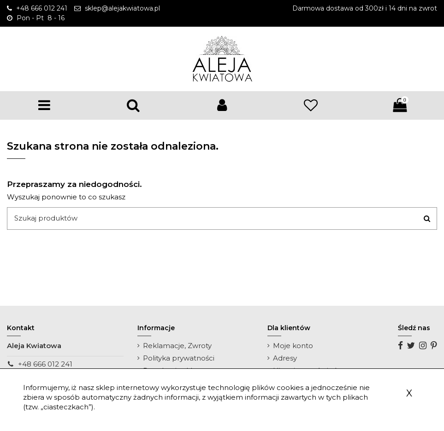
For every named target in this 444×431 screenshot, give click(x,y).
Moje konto (293, 345)
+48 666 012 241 (45, 364)
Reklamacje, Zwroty (177, 345)
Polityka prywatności (178, 358)
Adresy (285, 358)
